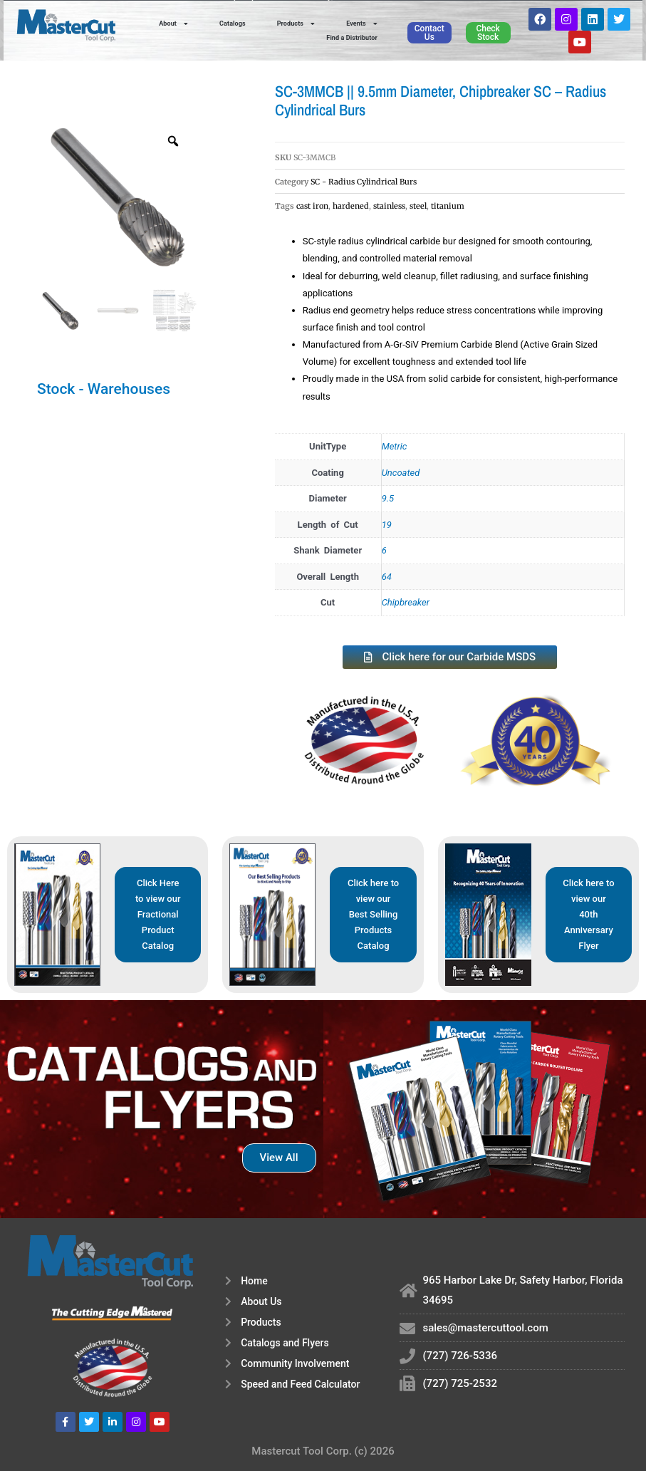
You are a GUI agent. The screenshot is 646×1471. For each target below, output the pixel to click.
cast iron (312, 206)
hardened (351, 206)
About (173, 23)
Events (361, 23)
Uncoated (401, 472)
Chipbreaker (405, 602)
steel (418, 206)
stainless (389, 206)
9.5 (388, 498)
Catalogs (232, 23)
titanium (447, 206)
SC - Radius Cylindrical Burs (364, 182)
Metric (394, 446)
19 (387, 524)
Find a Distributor (351, 37)
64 (387, 576)
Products (296, 23)
